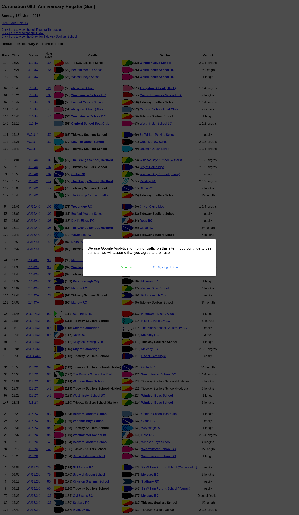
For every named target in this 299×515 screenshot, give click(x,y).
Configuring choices (165, 267)
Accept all (127, 267)
